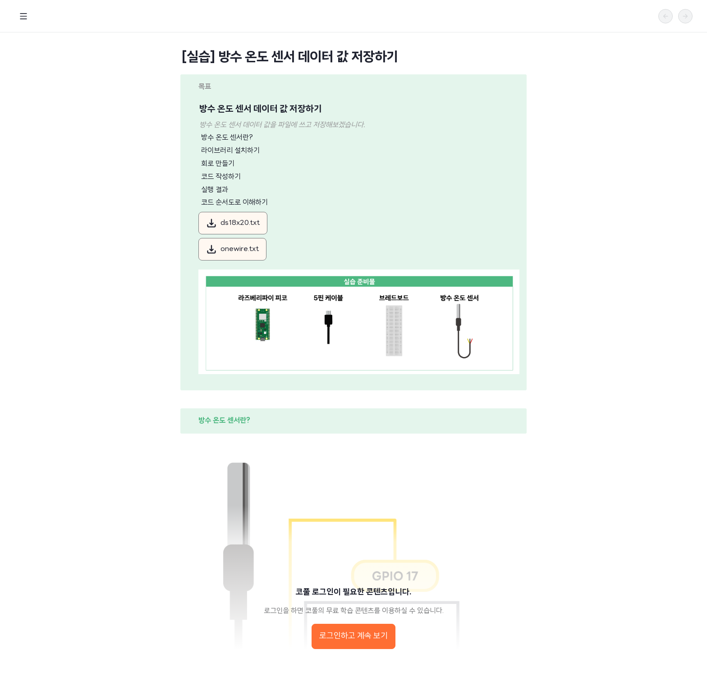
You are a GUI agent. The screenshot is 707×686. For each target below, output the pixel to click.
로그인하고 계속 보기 (353, 636)
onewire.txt (232, 249)
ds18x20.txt (233, 223)
